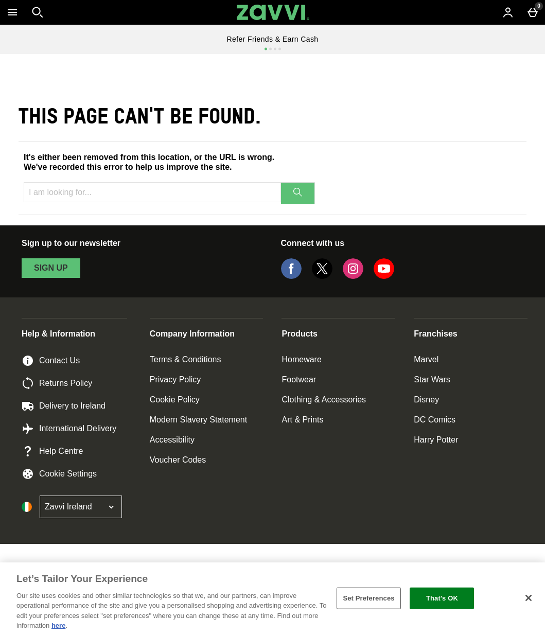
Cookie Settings (59, 474)
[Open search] (37, 12)
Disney (426, 399)
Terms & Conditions (185, 359)
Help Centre (52, 451)
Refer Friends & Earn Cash (272, 39)
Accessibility (172, 439)
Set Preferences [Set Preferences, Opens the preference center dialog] (368, 598)
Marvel (426, 359)
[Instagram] (353, 276)
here (58, 625)
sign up (51, 267)
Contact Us (51, 361)
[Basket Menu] (532, 12)
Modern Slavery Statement (198, 419)
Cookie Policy (175, 399)
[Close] (528, 598)
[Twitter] (322, 276)
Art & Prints (302, 419)
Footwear (299, 379)
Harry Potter (436, 439)
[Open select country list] (81, 507)
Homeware (301, 359)
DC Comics (434, 419)
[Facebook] (291, 276)
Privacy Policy (175, 379)
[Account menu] (508, 12)
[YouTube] (384, 276)
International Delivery (69, 428)
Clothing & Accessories (324, 399)
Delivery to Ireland (64, 406)
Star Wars (432, 379)
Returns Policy (57, 383)
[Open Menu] (12, 12)
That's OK (442, 598)
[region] (272, 599)
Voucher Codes (178, 459)
